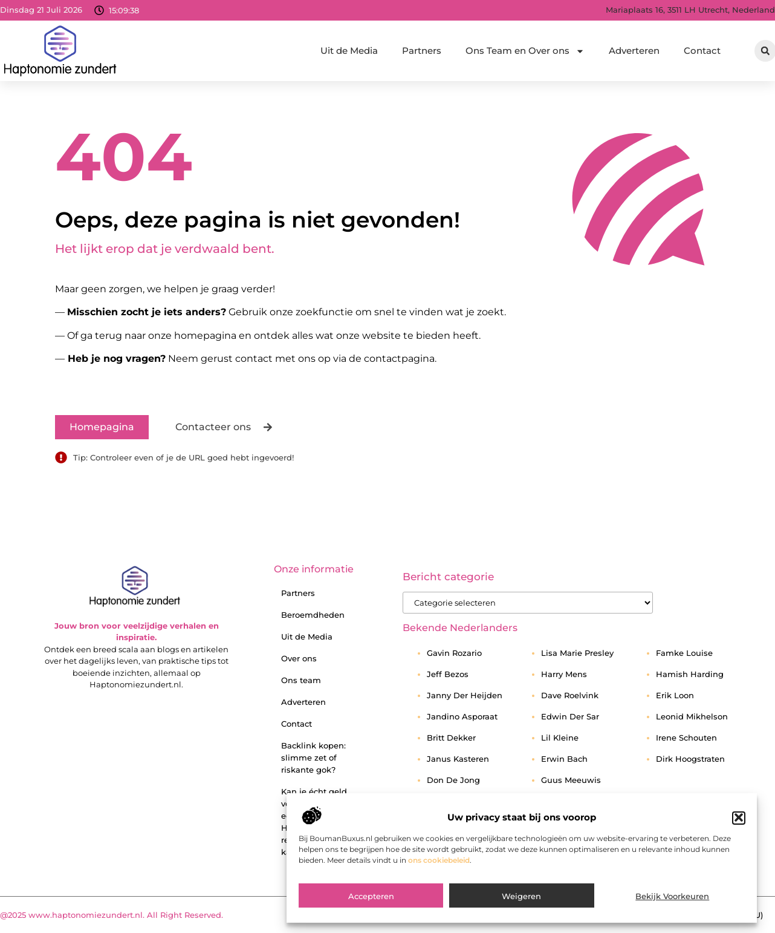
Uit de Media (349, 50)
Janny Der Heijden (464, 695)
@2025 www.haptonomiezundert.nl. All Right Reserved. (111, 915)
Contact (702, 50)
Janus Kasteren (458, 759)
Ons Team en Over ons (525, 51)
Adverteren (634, 50)
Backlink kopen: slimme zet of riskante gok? (313, 757)
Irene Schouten (686, 737)
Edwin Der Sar (570, 716)
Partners (421, 50)
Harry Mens (564, 674)
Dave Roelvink (569, 695)
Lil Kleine (560, 737)
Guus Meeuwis (571, 780)
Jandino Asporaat (462, 716)
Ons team (301, 680)
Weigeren (521, 915)
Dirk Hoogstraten (690, 759)
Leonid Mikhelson (692, 716)
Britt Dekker (451, 737)
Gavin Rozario (454, 653)
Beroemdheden (313, 615)
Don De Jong (453, 780)
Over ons (299, 658)
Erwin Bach (564, 759)
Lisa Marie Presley (577, 653)
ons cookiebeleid (439, 879)
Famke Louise (684, 653)
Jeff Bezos (448, 674)
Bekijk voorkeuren (672, 915)
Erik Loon (675, 695)
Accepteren (371, 915)
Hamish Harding (690, 674)
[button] (739, 837)
